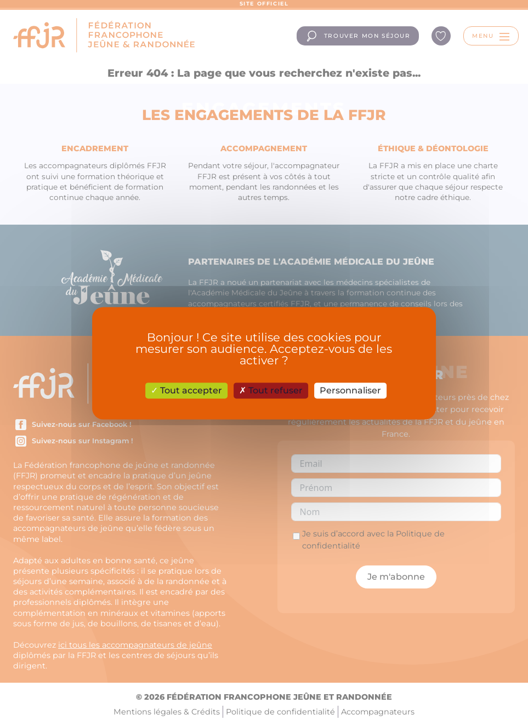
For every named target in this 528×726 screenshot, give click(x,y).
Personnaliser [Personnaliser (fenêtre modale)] (350, 390)
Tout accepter (186, 390)
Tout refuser (271, 390)
